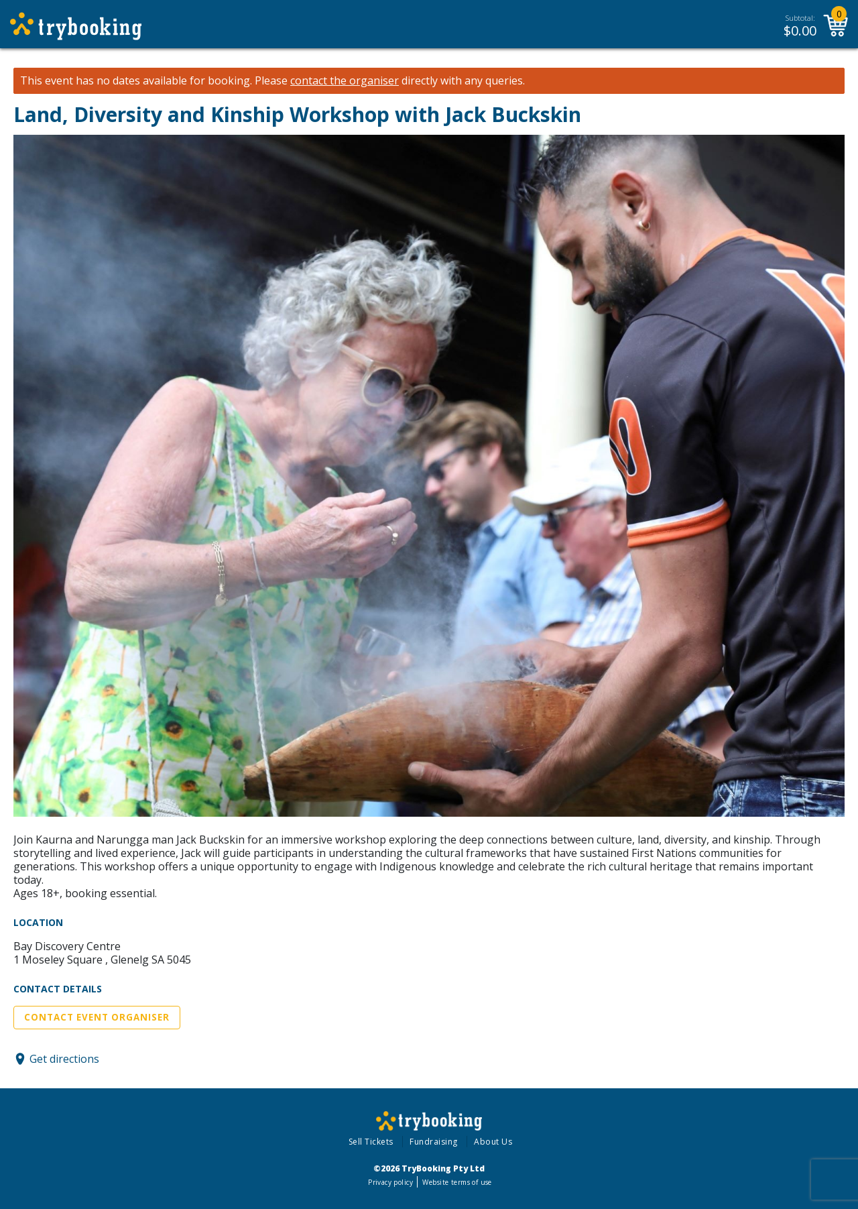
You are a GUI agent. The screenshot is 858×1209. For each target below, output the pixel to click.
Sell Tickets (371, 1141)
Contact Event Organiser (97, 1017)
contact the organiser (344, 80)
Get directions (64, 1058)
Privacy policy (390, 1182)
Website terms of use (456, 1182)
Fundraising (434, 1141)
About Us (493, 1141)
